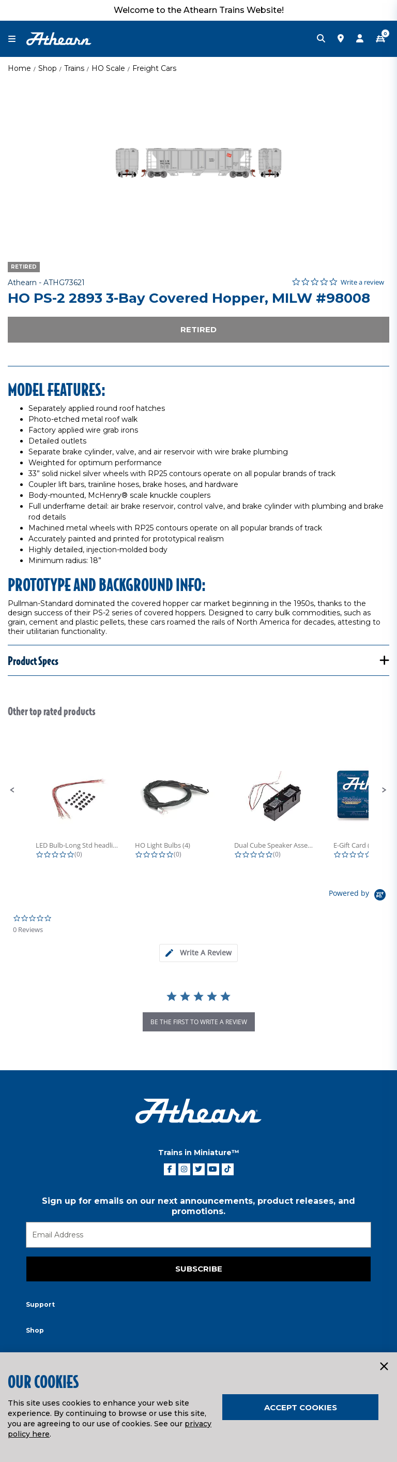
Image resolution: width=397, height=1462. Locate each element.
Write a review (362, 282)
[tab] (198, 953)
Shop (47, 68)
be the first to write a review (198, 1021)
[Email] (198, 1235)
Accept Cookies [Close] (300, 1407)
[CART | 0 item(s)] (380, 38)
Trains (74, 68)
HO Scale (108, 68)
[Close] (383, 1367)
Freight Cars (154, 68)
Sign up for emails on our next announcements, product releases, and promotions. (198, 1206)
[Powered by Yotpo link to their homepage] (359, 896)
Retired (198, 329)
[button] (12, 790)
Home (19, 68)
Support (40, 1304)
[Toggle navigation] (17, 39)
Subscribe (198, 1269)
